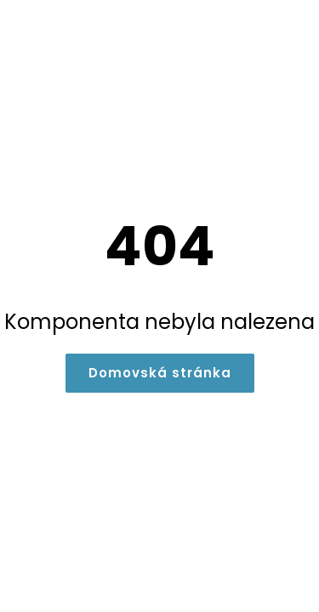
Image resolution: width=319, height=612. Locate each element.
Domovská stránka (159, 373)
